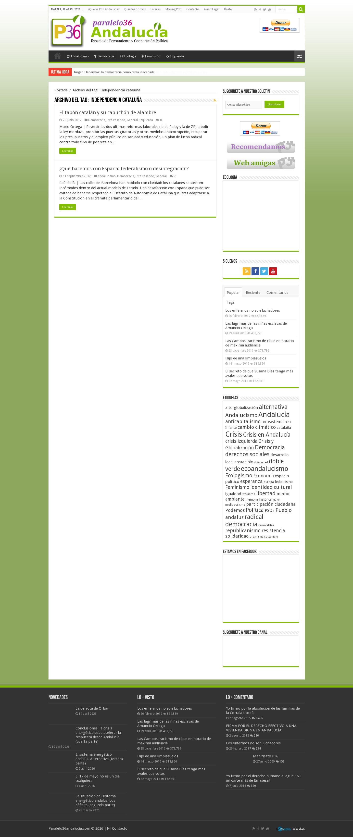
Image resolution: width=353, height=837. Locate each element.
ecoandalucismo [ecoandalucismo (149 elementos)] (264, 468)
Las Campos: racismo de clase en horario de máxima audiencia (259, 343)
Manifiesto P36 (265, 756)
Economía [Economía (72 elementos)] (263, 475)
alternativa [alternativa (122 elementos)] (273, 406)
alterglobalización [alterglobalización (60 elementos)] (241, 407)
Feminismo (151, 56)
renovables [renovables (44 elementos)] (266, 525)
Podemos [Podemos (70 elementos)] (235, 510)
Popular (233, 292)
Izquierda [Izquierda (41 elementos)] (248, 494)
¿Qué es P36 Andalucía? (103, 9)
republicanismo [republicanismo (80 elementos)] (243, 530)
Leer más (67, 151)
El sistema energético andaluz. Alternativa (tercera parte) (99, 758)
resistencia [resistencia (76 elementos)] (273, 530)
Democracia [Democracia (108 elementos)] (270, 447)
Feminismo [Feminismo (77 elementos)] (237, 487)
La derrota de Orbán (92, 708)
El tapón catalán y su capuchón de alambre (107, 112)
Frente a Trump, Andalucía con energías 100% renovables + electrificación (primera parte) (140, 72)
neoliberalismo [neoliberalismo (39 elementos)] (235, 504)
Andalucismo (78, 56)
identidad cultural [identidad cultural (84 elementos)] (271, 487)
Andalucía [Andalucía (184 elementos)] (274, 414)
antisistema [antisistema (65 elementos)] (273, 421)
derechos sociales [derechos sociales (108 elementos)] (247, 454)
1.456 (259, 718)
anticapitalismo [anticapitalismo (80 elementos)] (243, 421)
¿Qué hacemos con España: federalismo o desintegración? (124, 169)
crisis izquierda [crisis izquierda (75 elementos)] (241, 441)
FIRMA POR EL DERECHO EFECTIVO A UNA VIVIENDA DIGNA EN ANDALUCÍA (261, 728)
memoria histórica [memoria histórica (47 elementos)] (259, 499)
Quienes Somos (135, 9)
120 (253, 786)
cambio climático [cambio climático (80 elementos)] (257, 427)
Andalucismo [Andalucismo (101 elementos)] (241, 415)
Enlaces (156, 9)
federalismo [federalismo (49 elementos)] (284, 482)
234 (258, 748)
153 (282, 761)
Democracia (104, 56)
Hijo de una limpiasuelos (245, 358)
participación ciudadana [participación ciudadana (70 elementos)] (271, 504)
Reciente (253, 292)
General (132, 120)
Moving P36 (173, 9)
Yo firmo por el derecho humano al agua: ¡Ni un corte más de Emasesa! (263, 778)
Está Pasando (116, 120)
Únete (228, 9)
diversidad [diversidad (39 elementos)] (261, 462)
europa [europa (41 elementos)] (269, 482)
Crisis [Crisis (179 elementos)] (233, 434)
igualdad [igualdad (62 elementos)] (233, 493)
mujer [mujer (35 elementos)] (276, 499)
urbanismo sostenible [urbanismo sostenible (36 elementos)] (264, 536)
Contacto (192, 9)
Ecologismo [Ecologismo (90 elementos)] (238, 475)
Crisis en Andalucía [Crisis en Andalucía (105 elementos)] (266, 434)
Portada (57, 55)
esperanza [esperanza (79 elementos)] (251, 481)
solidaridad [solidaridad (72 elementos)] (237, 536)
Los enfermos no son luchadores (252, 310)
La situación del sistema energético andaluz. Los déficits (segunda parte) (96, 800)
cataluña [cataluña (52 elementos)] (284, 427)
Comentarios (277, 292)
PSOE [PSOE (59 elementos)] (270, 510)
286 (256, 735)
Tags (231, 302)
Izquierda (175, 56)
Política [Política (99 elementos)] (255, 510)
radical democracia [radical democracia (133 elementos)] (244, 520)
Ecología (128, 56)
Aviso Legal (211, 9)
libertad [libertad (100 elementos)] (266, 493)
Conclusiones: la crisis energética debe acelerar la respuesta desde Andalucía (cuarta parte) (98, 735)
